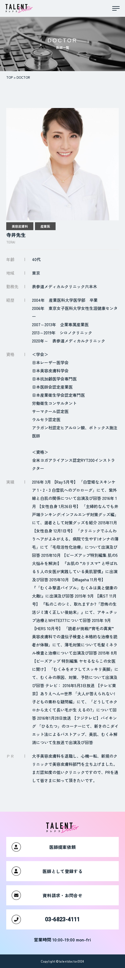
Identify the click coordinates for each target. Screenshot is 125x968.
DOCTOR (23, 77)
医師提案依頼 (44, 847)
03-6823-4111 (46, 919)
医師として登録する (47, 871)
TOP (9, 77)
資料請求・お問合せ (47, 895)
